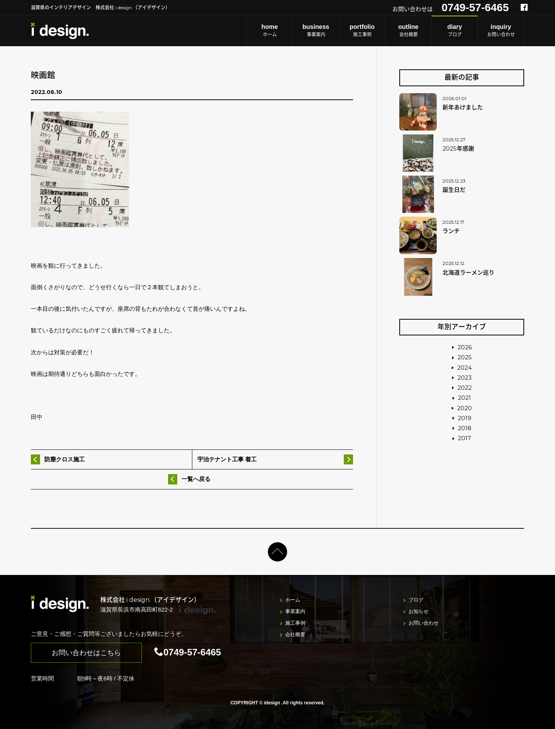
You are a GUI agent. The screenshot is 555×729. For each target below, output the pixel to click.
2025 (464, 357)
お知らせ (419, 611)
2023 (464, 377)
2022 (464, 387)
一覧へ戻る (196, 479)
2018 (464, 428)
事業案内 (316, 30)
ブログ (455, 30)
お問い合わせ (501, 30)
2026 (464, 347)
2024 (464, 367)
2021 (464, 397)
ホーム (270, 30)
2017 (464, 438)
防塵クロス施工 (64, 459)
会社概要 (408, 30)
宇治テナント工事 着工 (227, 459)
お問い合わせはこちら (86, 653)
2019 (464, 418)
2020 (464, 408)
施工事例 (362, 30)
